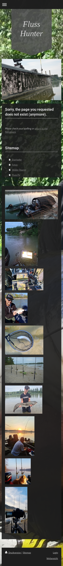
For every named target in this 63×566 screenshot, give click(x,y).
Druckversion (13, 552)
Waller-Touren (19, 169)
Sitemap (27, 552)
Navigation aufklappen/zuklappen (31, 4)
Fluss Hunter (31, 29)
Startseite (17, 159)
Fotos (14, 164)
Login (55, 552)
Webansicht (52, 558)
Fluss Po (16, 174)
